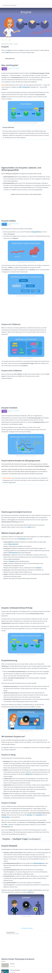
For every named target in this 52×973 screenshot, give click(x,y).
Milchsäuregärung (39, 863)
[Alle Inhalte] (2, 2)
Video (7, 52)
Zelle (6, 824)
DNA (20, 87)
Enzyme (16, 44)
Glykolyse (39, 568)
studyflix (27, 2)
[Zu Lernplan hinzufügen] (2, 40)
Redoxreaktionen (13, 544)
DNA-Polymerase (13, 552)
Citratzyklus (38, 815)
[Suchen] (49, 5)
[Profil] (50, 2)
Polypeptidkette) (37, 232)
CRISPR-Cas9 (28, 774)
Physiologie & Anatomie (7, 44)
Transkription (26, 87)
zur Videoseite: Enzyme (26, 928)
